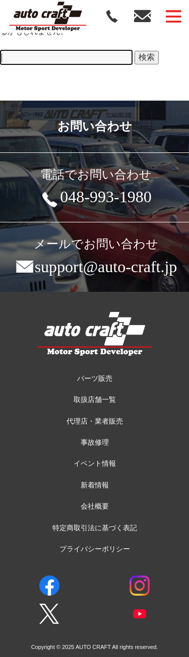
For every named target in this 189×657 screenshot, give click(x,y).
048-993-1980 (95, 199)
